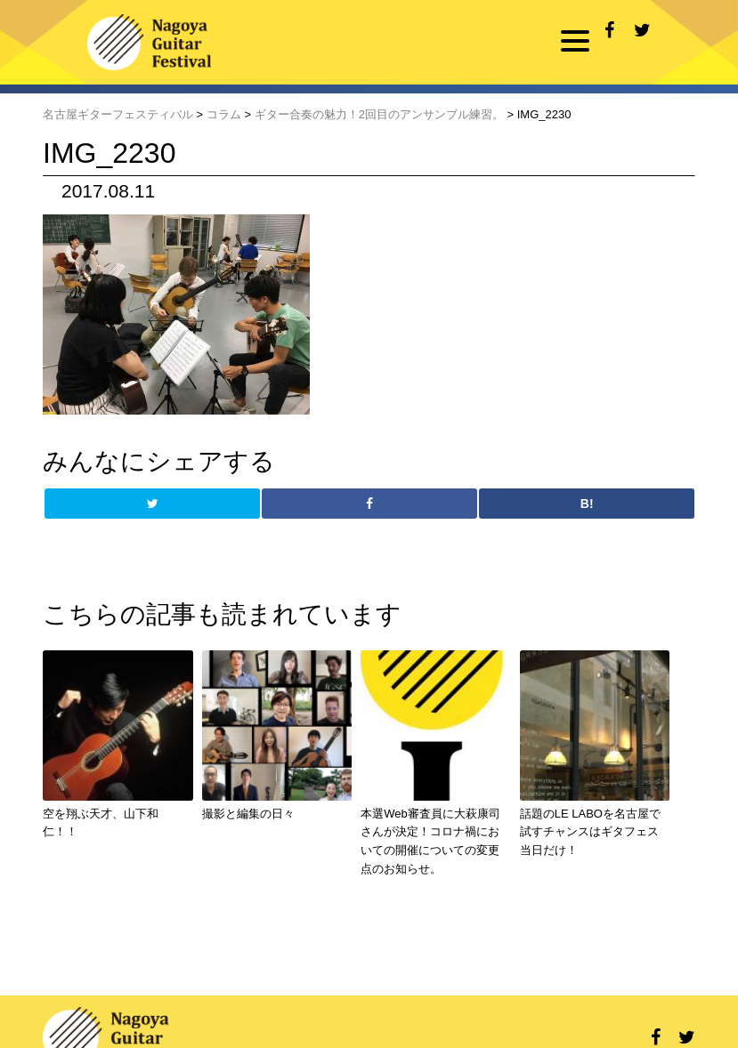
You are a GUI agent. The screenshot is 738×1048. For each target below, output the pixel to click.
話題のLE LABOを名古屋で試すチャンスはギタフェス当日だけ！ (590, 832)
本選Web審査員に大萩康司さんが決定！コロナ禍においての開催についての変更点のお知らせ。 (430, 841)
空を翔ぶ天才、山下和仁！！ (100, 823)
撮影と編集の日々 (248, 813)
